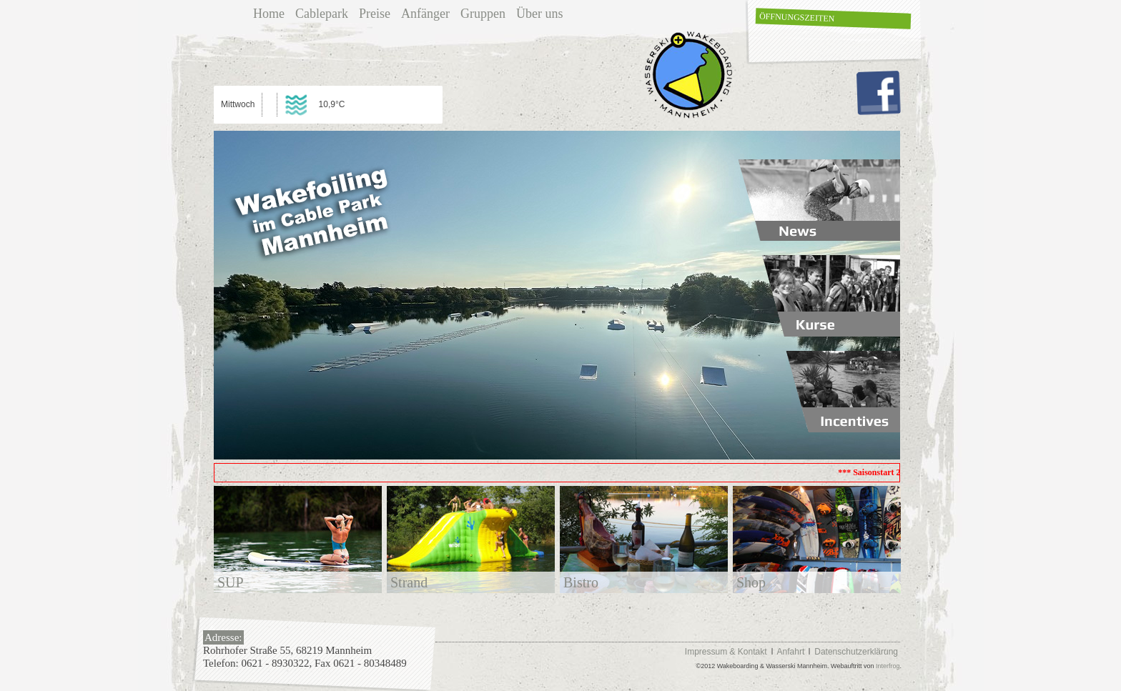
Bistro (580, 582)
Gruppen (482, 13)
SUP (230, 582)
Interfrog (888, 666)
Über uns (539, 13)
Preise (374, 13)
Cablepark (321, 13)
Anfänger (425, 13)
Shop (751, 582)
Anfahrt (791, 652)
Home (269, 13)
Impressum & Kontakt (726, 652)
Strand (409, 582)
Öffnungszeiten (797, 17)
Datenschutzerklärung (856, 652)
